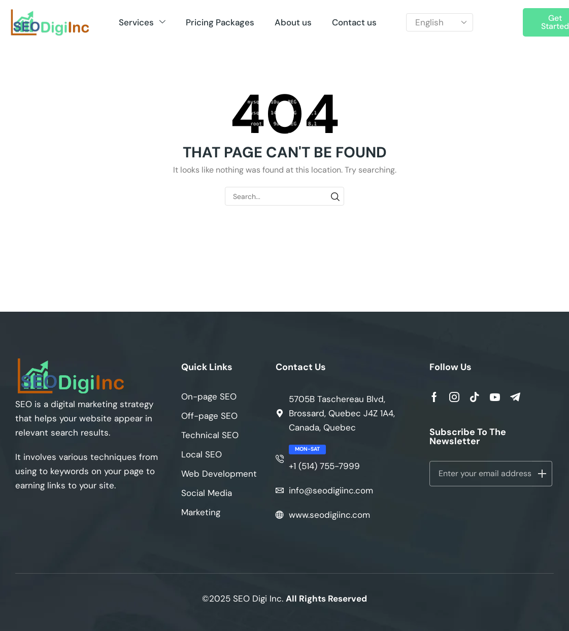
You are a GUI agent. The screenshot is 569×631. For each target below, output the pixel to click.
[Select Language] (439, 22)
